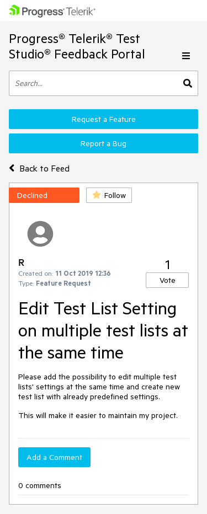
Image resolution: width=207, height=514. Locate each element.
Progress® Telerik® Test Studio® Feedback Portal (77, 46)
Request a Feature (104, 119)
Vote (168, 280)
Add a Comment (54, 457)
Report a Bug (103, 143)
